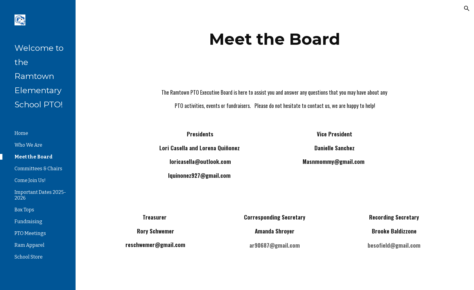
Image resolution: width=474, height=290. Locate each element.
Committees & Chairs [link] (38, 168)
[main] (275, 39)
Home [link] (21, 133)
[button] (466, 8)
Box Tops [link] (24, 210)
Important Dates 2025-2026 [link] (40, 195)
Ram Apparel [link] (29, 245)
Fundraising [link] (28, 221)
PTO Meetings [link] (30, 233)
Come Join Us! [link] (30, 180)
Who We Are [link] (28, 145)
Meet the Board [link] (34, 157)
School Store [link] (29, 257)
